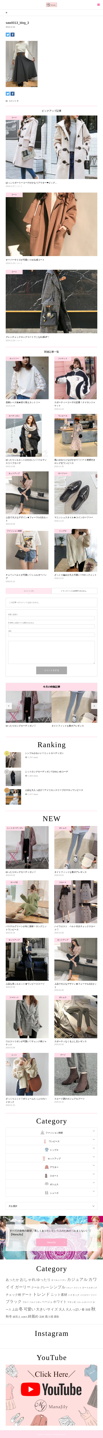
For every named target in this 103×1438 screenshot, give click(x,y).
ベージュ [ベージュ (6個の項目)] (47, 1302)
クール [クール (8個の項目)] (35, 1287)
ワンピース (54, 1141)
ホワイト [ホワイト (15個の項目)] (60, 1301)
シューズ (54, 1193)
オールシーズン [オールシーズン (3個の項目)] (58, 1280)
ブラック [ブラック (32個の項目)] (14, 1301)
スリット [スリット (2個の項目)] (78, 1288)
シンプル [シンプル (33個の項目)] (58, 1287)
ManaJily (51, 1242)
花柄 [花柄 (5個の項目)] (41, 1316)
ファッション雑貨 (54, 1132)
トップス (54, 1150)
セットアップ (54, 1158)
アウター (54, 1167)
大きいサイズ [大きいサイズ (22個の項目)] (47, 1309)
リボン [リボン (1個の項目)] (79, 1302)
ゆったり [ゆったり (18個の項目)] (43, 1280)
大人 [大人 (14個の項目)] (62, 1309)
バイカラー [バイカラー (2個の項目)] (85, 1295)
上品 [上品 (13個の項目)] (15, 1309)
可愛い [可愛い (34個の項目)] (29, 1309)
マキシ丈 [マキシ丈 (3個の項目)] (71, 1302)
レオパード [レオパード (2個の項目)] (87, 1302)
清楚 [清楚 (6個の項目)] (88, 1309)
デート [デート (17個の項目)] (27, 1295)
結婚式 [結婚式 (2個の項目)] (24, 1317)
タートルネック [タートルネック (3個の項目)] (89, 1287)
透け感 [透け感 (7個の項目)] (49, 1316)
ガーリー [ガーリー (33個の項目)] (23, 1287)
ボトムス (54, 1184)
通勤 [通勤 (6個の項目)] (56, 1316)
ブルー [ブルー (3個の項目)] (25, 1302)
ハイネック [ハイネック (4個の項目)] (73, 1295)
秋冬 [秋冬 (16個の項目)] (9, 1316)
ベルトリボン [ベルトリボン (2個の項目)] (35, 1302)
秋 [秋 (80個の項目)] (93, 1309)
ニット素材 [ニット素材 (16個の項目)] (59, 1295)
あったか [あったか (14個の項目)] (12, 1279)
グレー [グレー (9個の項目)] (44, 1287)
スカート (54, 1176)
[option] (29, 709)
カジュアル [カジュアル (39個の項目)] (77, 1279)
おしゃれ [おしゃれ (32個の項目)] (28, 1279)
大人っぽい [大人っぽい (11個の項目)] (73, 1309)
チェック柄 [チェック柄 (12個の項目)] (13, 1294)
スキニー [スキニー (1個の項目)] (69, 1288)
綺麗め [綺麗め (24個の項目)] (33, 1316)
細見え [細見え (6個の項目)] (17, 1316)
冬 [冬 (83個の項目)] (21, 1308)
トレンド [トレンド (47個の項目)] (41, 1294)
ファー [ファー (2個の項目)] (94, 1295)
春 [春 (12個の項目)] (83, 1309)
